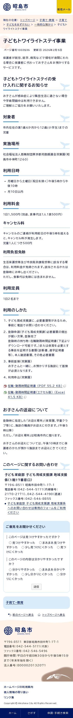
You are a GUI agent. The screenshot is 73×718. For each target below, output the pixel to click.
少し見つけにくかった (39, 547)
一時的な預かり (43, 24)
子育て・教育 (47, 20)
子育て (63, 20)
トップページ (27, 20)
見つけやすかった (23, 542)
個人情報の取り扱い (16, 692)
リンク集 (9, 697)
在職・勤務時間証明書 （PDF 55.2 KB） (37, 386)
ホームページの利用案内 (18, 687)
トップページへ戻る (53, 615)
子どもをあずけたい (18, 24)
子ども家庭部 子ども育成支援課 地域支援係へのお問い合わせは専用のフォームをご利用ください (37, 508)
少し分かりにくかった (39, 574)
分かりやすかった (23, 569)
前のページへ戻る (23, 615)
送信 (36, 586)
